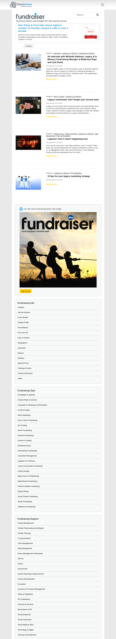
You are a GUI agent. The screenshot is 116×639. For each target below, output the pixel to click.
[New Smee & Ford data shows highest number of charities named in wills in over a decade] (44, 28)
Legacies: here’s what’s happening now (67, 139)
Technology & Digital (26, 630)
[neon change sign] (28, 143)
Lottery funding (23, 471)
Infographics (22, 343)
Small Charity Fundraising (28, 496)
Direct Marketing (24, 415)
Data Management (25, 548)
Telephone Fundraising (26, 507)
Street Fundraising (25, 502)
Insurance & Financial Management (31, 589)
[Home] (22, 5)
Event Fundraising (25, 430)
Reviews (21, 358)
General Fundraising (26, 435)
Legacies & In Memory (70, 53)
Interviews (57, 53)
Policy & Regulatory (63, 136)
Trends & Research (25, 373)
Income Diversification (26, 579)
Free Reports (23, 328)
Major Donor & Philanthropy (28, 476)
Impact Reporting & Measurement (31, 574)
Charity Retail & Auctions (27, 400)
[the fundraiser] (41, 17)
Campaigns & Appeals (86, 53)
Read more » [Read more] (52, 79)
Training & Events (71, 134)
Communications (24, 538)
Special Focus (59, 134)
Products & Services (25, 604)
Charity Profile (23, 322)
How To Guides (59, 97)
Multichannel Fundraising (27, 481)
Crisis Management (25, 543)
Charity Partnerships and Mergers (31, 528)
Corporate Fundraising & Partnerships (32, 405)
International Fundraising (27, 451)
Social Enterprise (24, 615)
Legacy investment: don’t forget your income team (73, 99)
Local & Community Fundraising (30, 466)
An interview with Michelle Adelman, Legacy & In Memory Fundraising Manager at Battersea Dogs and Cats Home (72, 59)
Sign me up (25, 291)
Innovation (22, 584)
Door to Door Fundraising (27, 420)
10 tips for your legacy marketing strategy (68, 176)
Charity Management (26, 523)
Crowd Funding (24, 410)
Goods (20, 564)
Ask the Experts (24, 312)
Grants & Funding (24, 441)
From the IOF (23, 333)
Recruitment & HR (25, 609)
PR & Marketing (76, 173)
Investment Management (27, 456)
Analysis (21, 307)
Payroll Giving (23, 491)
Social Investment (25, 620)
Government (22, 569)
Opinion (21, 353)
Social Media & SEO (26, 625)
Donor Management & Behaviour (30, 553)
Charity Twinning (24, 533)
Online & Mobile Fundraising (29, 486)
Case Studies (23, 317)
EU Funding (22, 425)
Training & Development (27, 635)
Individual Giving (24, 446)
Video (20, 378)
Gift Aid (20, 559)
